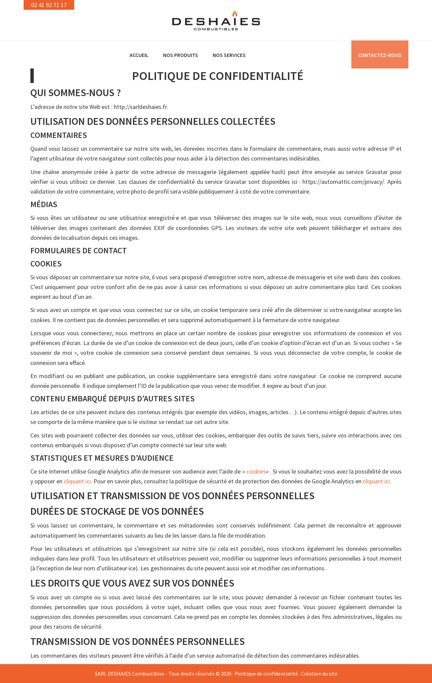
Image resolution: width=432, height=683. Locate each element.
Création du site (319, 673)
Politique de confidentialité (266, 673)
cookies (256, 471)
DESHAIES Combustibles (216, 20)
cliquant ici (77, 481)
